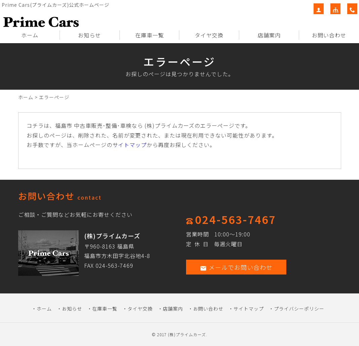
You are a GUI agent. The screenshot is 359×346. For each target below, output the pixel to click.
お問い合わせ (329, 35)
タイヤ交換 (209, 35)
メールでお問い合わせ (236, 267)
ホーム (29, 35)
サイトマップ (129, 145)
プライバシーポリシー (299, 308)
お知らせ (89, 35)
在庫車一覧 (149, 35)
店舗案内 (269, 35)
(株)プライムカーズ (187, 334)
